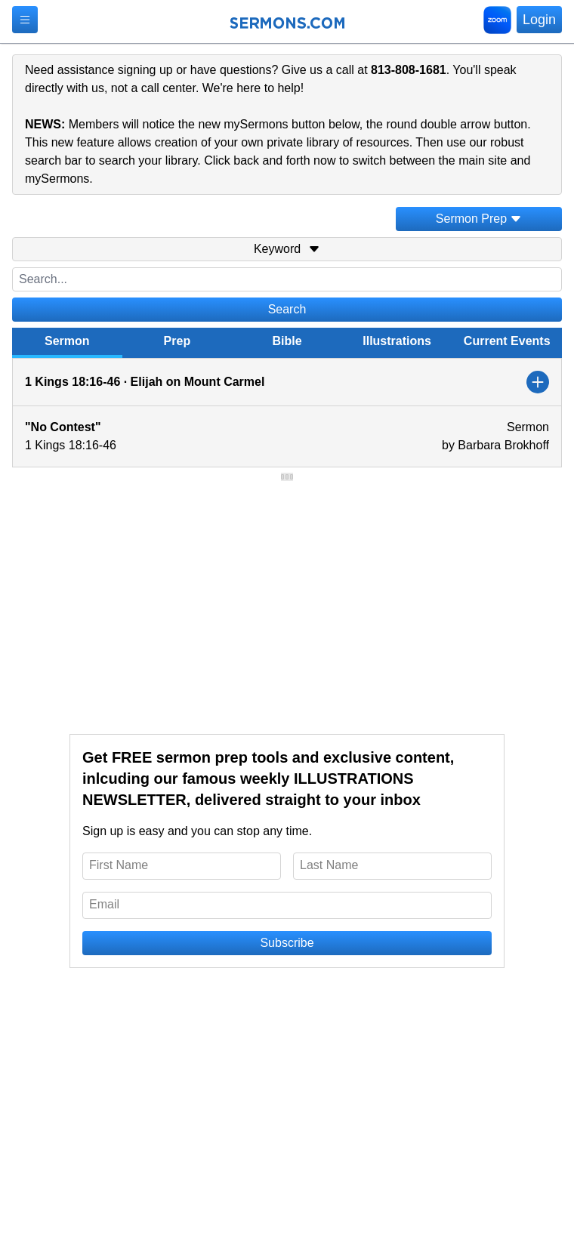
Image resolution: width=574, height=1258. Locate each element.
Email (104, 904)
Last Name (329, 865)
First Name (118, 865)
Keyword (287, 248)
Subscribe (286, 942)
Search (287, 309)
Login (539, 19)
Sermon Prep (479, 218)
